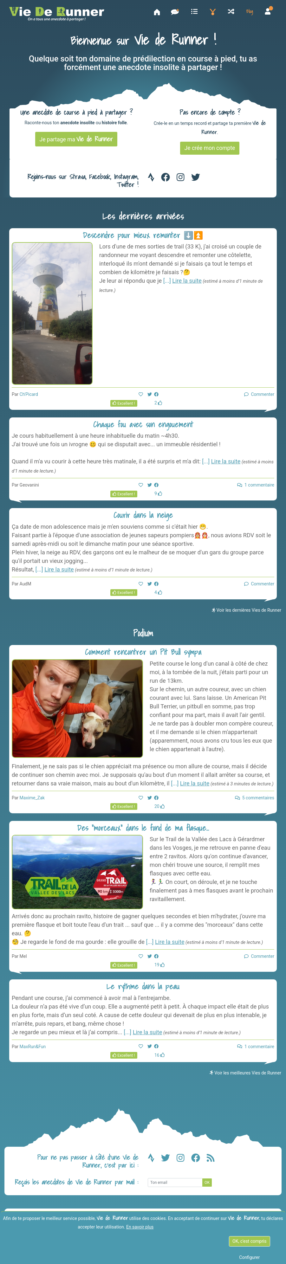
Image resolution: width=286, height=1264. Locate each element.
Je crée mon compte (210, 151)
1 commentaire (255, 487)
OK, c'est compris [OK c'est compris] (249, 1241)
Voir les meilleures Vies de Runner (245, 1075)
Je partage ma (76, 141)
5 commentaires (254, 800)
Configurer (249, 1257)
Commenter (259, 397)
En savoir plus (139, 1226)
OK (207, 1185)
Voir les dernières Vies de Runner (246, 612)
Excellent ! (124, 406)
